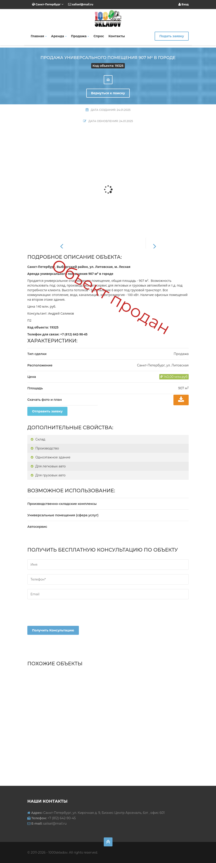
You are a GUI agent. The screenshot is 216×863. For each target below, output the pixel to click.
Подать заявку (171, 36)
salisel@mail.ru (80, 4)
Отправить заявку (47, 411)
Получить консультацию (53, 630)
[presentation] (61, 617)
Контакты (116, 36)
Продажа (80, 36)
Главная (39, 36)
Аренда (59, 36)
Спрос (98, 36)
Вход (183, 4)
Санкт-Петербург (47, 4)
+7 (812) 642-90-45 (74, 334)
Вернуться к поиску (108, 93)
